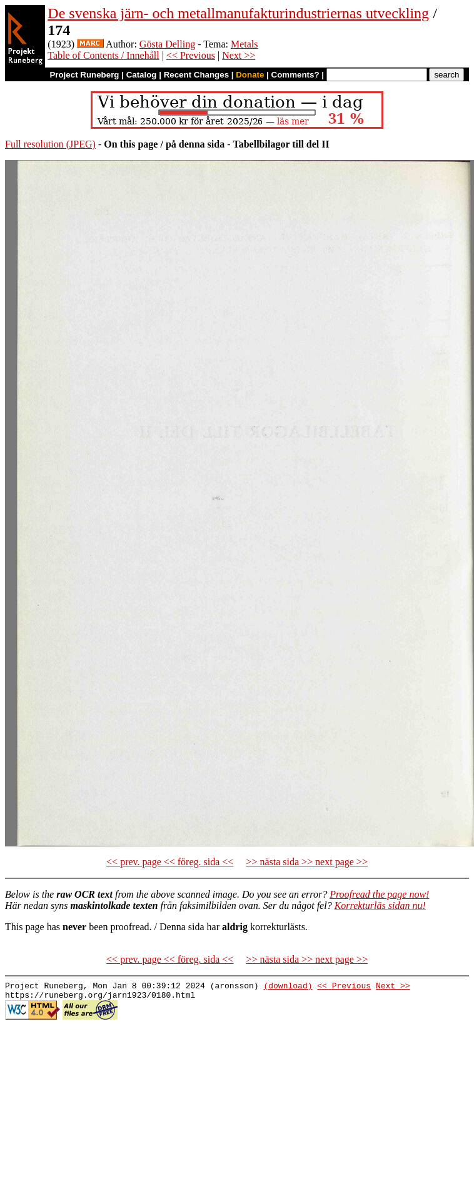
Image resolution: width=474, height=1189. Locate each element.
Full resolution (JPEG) (50, 144)
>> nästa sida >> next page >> (307, 861)
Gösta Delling (167, 44)
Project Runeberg (84, 74)
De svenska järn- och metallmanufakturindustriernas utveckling (238, 13)
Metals (244, 44)
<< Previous (190, 55)
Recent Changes (196, 74)
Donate (250, 74)
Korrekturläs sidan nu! (380, 905)
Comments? (295, 74)
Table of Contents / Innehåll (103, 55)
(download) (287, 987)
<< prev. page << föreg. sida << (169, 861)
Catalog (141, 74)
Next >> (238, 55)
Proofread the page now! (379, 894)
